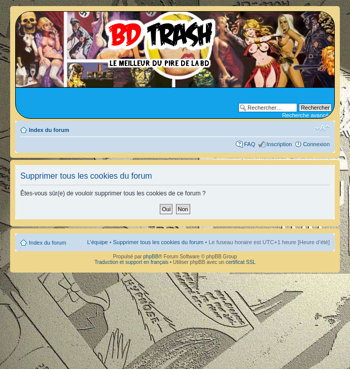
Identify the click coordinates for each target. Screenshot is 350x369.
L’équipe (97, 242)
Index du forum (49, 130)
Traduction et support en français (131, 262)
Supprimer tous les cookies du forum (158, 242)
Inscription (279, 144)
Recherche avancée (307, 115)
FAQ (249, 144)
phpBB (150, 256)
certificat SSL (241, 262)
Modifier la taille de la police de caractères (322, 127)
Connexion (316, 144)
